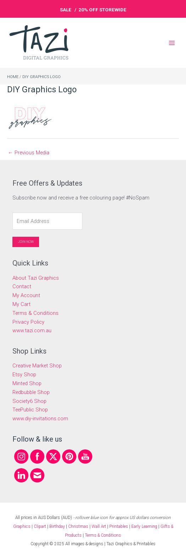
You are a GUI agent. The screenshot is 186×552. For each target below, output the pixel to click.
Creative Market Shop (37, 365)
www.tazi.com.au (31, 330)
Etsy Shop (24, 374)
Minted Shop (27, 383)
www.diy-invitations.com (40, 418)
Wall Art (99, 526)
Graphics (22, 526)
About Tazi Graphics (35, 278)
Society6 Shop (29, 401)
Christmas (78, 526)
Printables (119, 526)
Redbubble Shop (31, 392)
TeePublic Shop (30, 409)
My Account (26, 295)
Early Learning (144, 526)
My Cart (21, 304)
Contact (21, 286)
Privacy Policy (28, 322)
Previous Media (28, 152)
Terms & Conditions (35, 313)
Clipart (40, 526)
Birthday (57, 526)
